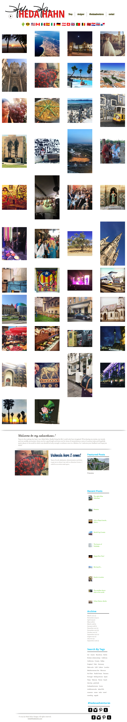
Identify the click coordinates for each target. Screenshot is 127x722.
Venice (100, 680)
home (101, 686)
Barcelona (99, 655)
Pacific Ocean (98, 673)
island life (101, 689)
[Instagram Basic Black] (95, 710)
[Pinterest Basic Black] (101, 710)
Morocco (103, 670)
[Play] (11, 16)
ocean (96, 692)
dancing (89, 683)
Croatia (97, 661)
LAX (96, 667)
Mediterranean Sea (93, 670)
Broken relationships (93, 658)
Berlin (105, 655)
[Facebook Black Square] (90, 710)
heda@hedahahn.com (35, 719)
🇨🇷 (98, 24)
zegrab (96, 695)
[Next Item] (106, 464)
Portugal (90, 677)
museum (90, 692)
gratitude (96, 683)
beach (105, 680)
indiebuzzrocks (92, 689)
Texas (89, 680)
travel (104, 692)
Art (88, 655)
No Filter (90, 673)
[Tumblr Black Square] (106, 710)
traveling (90, 695)
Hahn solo (90, 667)
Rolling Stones (98, 677)
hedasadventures (92, 686)
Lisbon (101, 667)
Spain (106, 677)
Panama (105, 673)
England (90, 664)
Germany (101, 664)
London (106, 667)
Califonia (104, 658)
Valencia (94, 680)
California (90, 661)
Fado (95, 664)
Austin (93, 655)
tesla (100, 692)
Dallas (102, 661)
